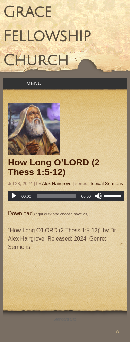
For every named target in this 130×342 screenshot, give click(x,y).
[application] (66, 196)
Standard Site (65, 319)
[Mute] (98, 195)
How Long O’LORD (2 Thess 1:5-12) (53, 167)
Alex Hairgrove (56, 183)
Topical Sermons (106, 183)
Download (20, 213)
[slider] (56, 196)
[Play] (13, 195)
